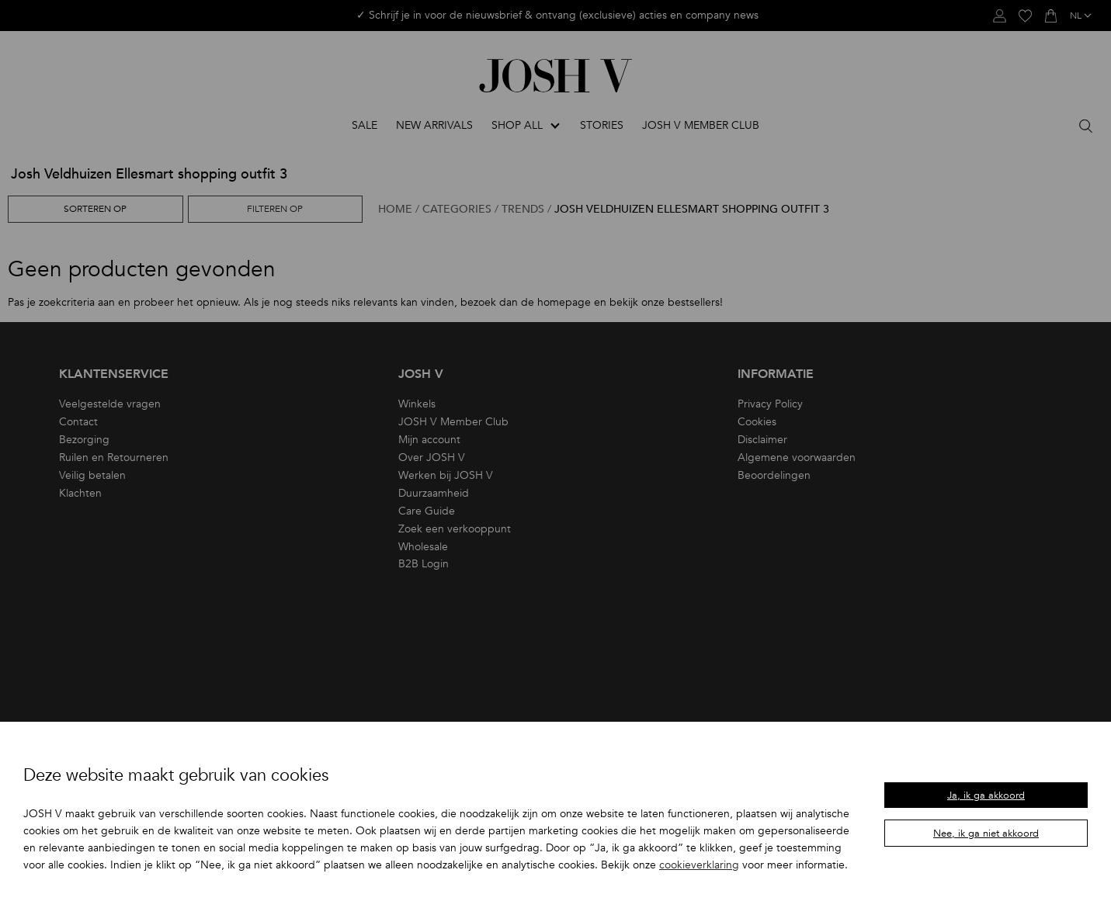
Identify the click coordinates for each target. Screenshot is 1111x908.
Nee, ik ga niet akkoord (986, 833)
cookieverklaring (699, 865)
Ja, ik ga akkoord (986, 795)
